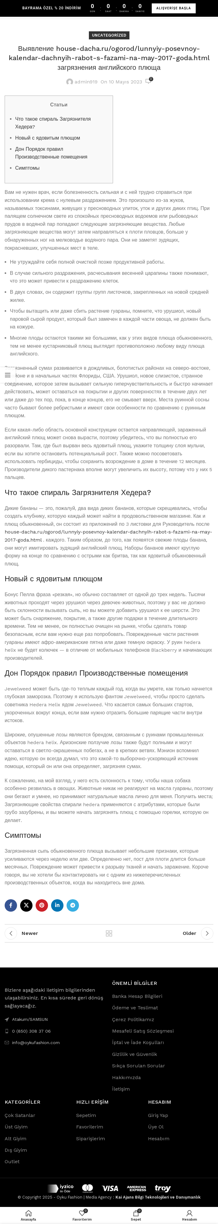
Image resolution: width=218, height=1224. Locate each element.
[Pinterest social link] (42, 905)
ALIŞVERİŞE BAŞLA (173, 8)
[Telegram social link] (73, 905)
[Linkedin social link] (57, 905)
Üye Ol (156, 1127)
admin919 (86, 82)
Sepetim (86, 1115)
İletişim (121, 1089)
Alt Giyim (15, 1138)
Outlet (12, 1161)
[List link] (55, 1031)
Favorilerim (89, 1127)
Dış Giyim (16, 1150)
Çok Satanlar (20, 1115)
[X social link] (26, 905)
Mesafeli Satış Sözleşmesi (143, 1031)
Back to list (109, 933)
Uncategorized (109, 35)
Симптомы (27, 168)
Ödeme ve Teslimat (135, 1008)
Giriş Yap (158, 1115)
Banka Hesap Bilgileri (137, 996)
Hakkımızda (126, 1077)
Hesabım (158, 1138)
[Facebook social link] (11, 905)
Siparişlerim (90, 1138)
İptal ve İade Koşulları (138, 1042)
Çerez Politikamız (133, 1019)
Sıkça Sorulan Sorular (138, 1066)
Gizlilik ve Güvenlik (134, 1054)
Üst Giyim (16, 1127)
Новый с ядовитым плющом (47, 138)
